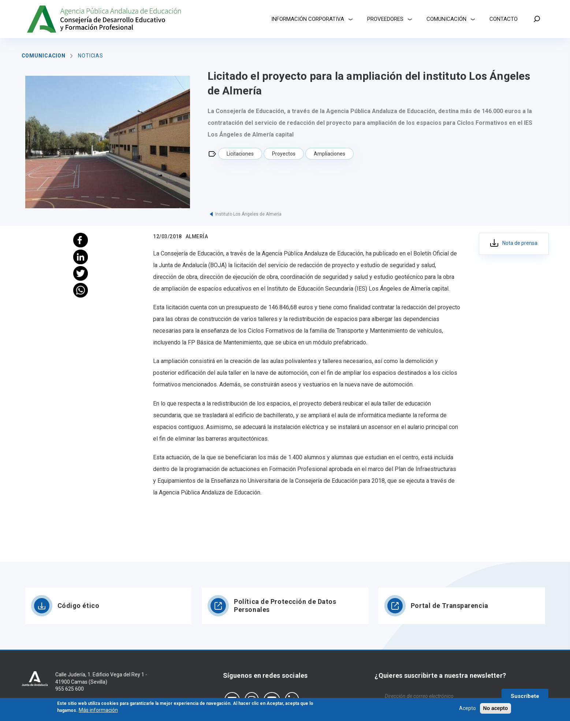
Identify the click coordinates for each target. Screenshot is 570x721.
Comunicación (446, 19)
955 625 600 (69, 689)
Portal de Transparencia (449, 605)
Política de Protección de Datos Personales (285, 605)
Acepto (467, 710)
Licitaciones (240, 154)
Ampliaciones (329, 154)
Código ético (78, 605)
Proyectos (283, 154)
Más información (98, 712)
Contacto (503, 19)
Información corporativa (307, 19)
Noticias (90, 56)
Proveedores (385, 19)
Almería (197, 236)
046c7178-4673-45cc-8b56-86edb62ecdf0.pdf (513, 243)
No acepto (495, 710)
